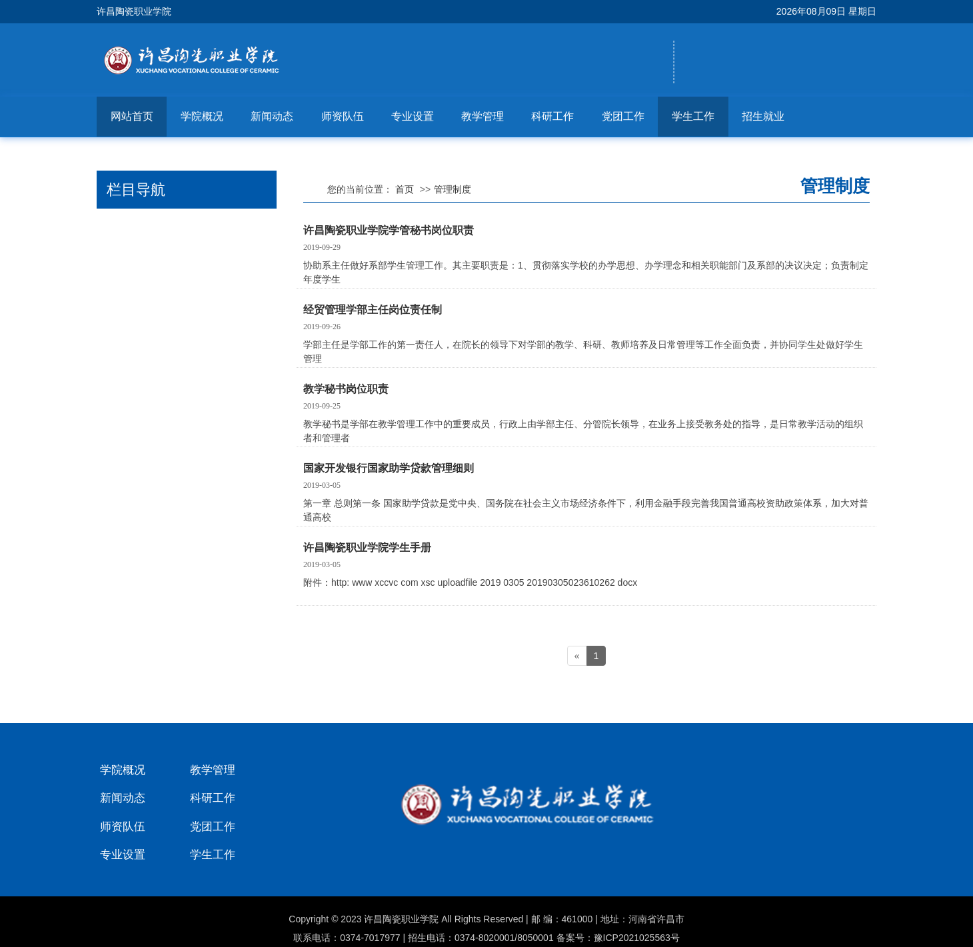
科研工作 (552, 116)
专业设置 (412, 116)
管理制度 (452, 189)
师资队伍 (342, 116)
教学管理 (482, 116)
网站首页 (132, 116)
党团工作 (623, 116)
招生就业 (763, 116)
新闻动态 (272, 116)
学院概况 (202, 116)
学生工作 (693, 116)
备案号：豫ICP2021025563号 (618, 937)
